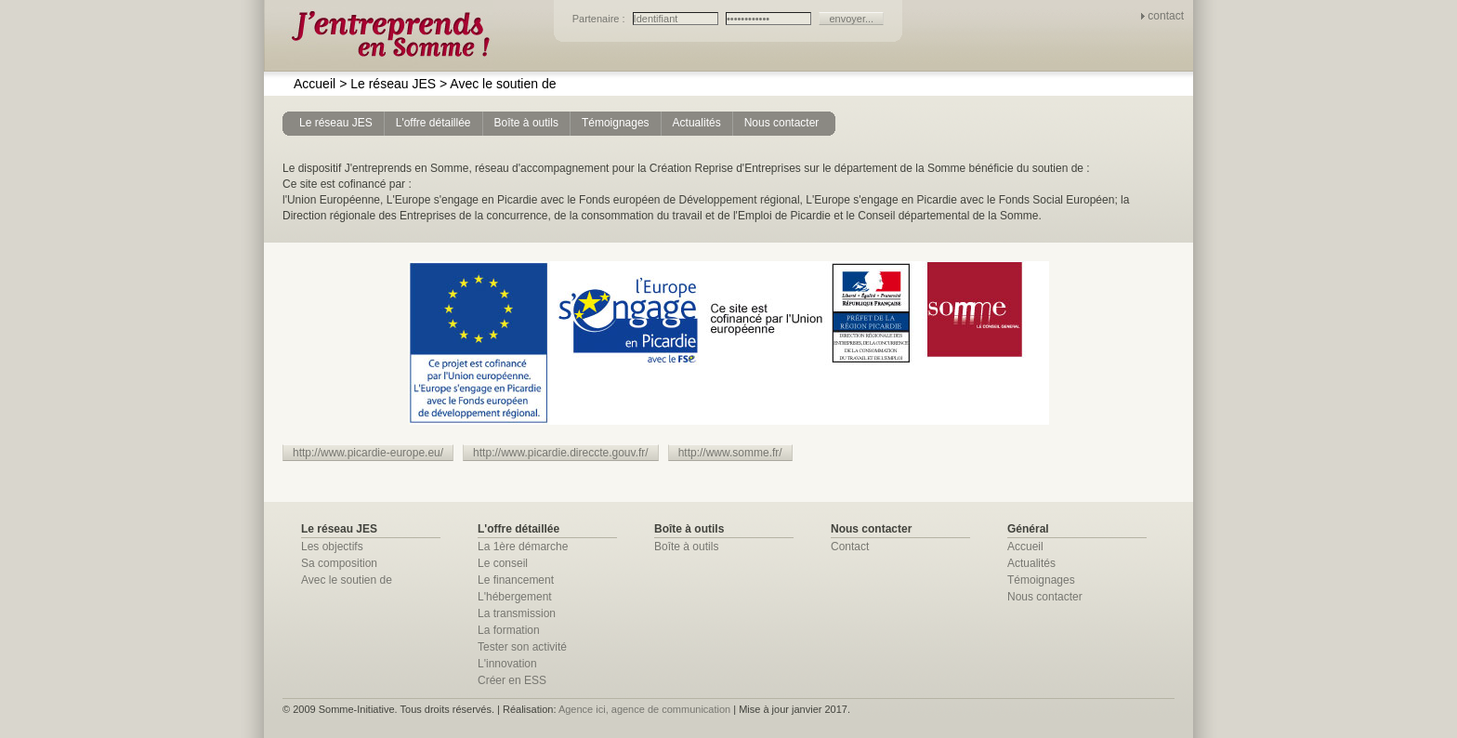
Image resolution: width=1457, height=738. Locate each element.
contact (1166, 15)
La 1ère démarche (523, 546)
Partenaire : (600, 18)
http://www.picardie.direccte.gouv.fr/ (561, 452)
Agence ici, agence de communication (644, 709)
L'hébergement (515, 596)
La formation (509, 630)
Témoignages (1041, 579)
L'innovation (507, 663)
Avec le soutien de (498, 83)
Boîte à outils (686, 546)
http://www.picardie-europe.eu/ (368, 452)
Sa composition (339, 563)
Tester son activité (522, 646)
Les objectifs (332, 546)
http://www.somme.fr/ (730, 452)
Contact (850, 546)
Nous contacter (1045, 596)
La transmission (517, 613)
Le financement (516, 579)
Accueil (314, 83)
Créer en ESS (512, 680)
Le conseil (503, 563)
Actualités (1031, 563)
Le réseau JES (387, 83)
